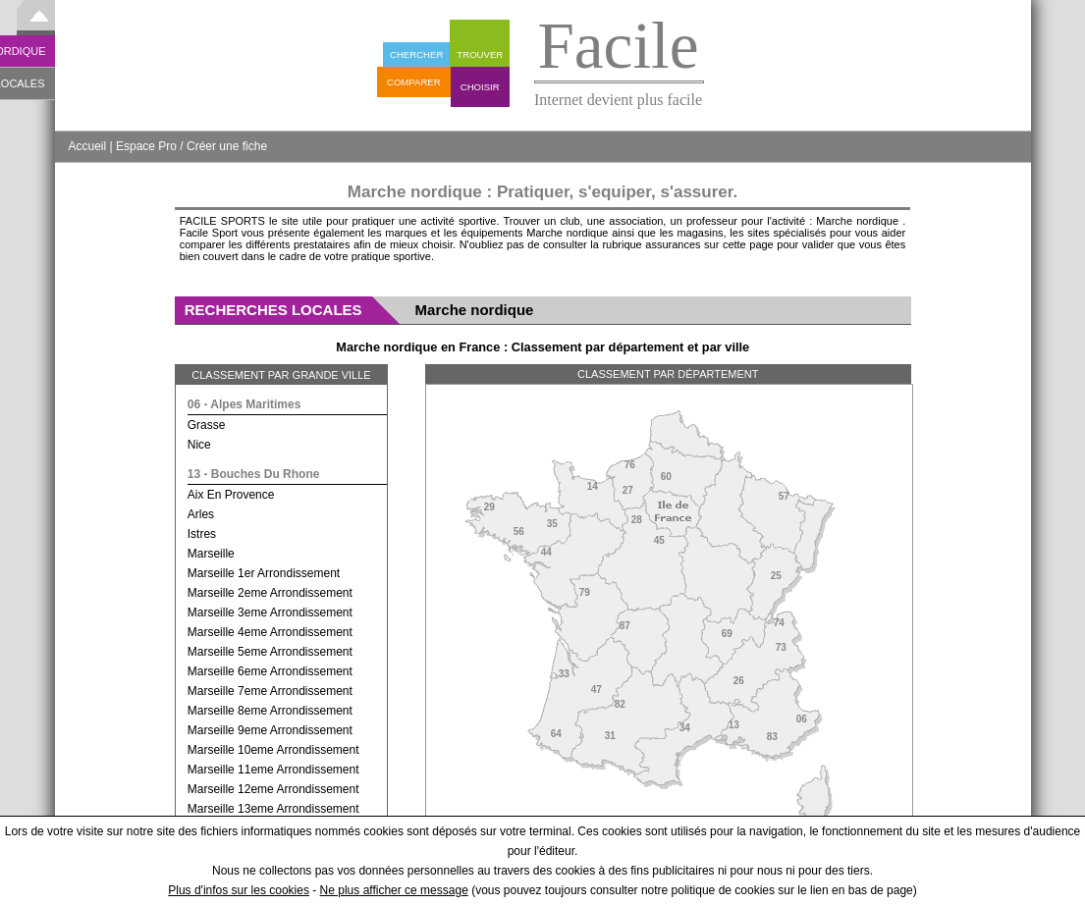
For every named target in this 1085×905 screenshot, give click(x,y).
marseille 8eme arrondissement (270, 711)
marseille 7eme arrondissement (270, 691)
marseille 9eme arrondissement (270, 730)
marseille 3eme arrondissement (270, 612)
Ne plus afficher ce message (394, 890)
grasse (207, 425)
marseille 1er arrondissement (264, 573)
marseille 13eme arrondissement (273, 809)
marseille (211, 553)
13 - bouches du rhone (254, 474)
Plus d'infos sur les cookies (238, 890)
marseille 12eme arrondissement (273, 789)
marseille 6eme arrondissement (270, 671)
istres (202, 534)
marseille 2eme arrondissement (270, 593)
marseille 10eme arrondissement (273, 750)
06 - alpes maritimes (244, 404)
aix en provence (231, 495)
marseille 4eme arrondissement (270, 632)
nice (199, 445)
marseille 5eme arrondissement (270, 652)
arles (201, 514)
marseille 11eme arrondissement (273, 769)
